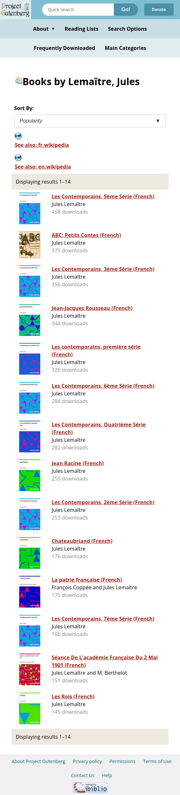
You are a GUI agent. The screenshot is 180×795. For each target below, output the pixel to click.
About (44, 29)
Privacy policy (87, 761)
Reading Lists (81, 28)
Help (107, 775)
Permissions (122, 761)
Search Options (127, 28)
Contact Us (82, 775)
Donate (159, 9)
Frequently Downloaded (64, 48)
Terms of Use (157, 761)
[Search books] (78, 10)
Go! (125, 9)
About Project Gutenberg (38, 761)
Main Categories (125, 48)
